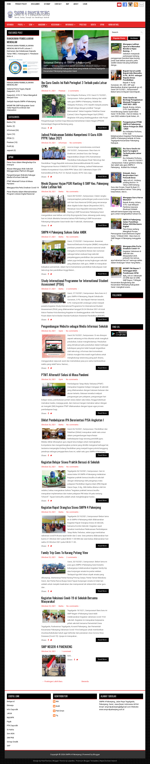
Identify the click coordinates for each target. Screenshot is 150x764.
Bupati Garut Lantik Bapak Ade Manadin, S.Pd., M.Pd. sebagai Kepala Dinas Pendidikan (132, 75)
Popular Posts (119, 38)
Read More (102, 128)
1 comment (66, 651)
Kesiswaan (57, 24)
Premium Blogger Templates (87, 761)
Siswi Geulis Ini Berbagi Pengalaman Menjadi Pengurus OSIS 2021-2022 (133, 101)
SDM (32, 24)
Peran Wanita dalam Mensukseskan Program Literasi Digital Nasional (22, 193)
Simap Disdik (12, 742)
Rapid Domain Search (108, 761)
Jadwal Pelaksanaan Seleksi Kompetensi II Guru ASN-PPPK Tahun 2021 (72, 136)
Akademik (43, 24)
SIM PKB (10, 738)
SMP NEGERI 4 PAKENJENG (56, 646)
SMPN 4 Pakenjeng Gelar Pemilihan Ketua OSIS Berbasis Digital (132, 223)
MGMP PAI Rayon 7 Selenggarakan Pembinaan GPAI (131, 270)
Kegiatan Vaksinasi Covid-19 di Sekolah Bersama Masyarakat (69, 599)
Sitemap (47, 4)
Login (85, 4)
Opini (102, 24)
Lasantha (71, 761)
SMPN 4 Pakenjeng (73, 754)
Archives (134, 38)
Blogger (96, 754)
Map (67, 4)
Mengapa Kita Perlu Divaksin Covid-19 (23, 188)
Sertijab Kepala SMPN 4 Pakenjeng (21, 101)
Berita (93, 24)
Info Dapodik (12, 709)
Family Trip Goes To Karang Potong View (64, 552)
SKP (8, 746)
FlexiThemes (46, 761)
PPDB (9, 138)
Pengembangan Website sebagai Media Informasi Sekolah (74, 326)
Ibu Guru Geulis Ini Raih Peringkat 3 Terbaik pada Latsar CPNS (74, 84)
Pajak (9, 721)
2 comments (73, 91)
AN (57, 701)
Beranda (10, 24)
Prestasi (82, 24)
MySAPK (10, 717)
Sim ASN (10, 733)
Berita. (9, 126)
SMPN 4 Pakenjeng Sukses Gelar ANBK (63, 232)
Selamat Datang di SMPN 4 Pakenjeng (67, 62)
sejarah (10, 150)
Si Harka (10, 730)
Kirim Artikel (114, 24)
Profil (22, 24)
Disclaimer (35, 4)
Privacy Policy (21, 4)
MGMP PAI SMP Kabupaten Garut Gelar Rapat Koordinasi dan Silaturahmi (20, 107)
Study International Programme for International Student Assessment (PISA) (74, 282)
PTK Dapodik (12, 725)
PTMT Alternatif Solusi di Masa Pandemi (64, 374)
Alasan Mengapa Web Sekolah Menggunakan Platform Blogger (20, 170)
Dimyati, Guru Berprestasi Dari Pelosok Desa (130, 175)
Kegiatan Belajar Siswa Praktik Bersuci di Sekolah (70, 462)
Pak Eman (60, 711)
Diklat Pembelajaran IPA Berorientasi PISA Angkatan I (72, 420)
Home (9, 4)
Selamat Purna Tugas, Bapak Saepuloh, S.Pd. (19, 90)
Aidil (58, 706)
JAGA (9, 713)
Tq (57, 715)
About (76, 4)
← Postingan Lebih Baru (52, 681)
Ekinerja (10, 705)
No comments (76, 143)
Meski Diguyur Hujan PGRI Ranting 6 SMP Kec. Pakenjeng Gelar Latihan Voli (75, 185)
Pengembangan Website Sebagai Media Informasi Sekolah (21, 176)
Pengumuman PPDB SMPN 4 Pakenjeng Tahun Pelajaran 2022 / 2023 (133, 125)
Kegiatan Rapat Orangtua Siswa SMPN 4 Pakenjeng (71, 507)
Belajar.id (11, 701)
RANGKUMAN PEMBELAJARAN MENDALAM (20, 40)
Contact (58, 4)
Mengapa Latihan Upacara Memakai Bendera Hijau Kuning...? (131, 47)
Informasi (71, 24)
